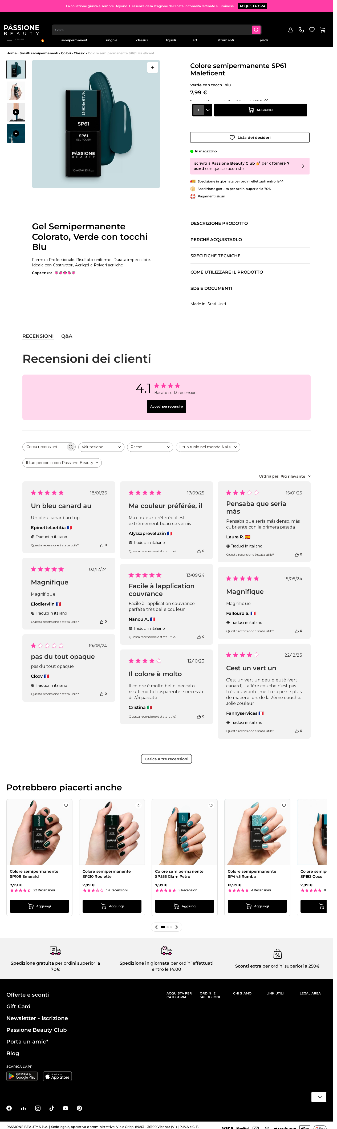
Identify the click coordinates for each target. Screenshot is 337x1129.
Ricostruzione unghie (111, 38)
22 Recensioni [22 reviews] (44, 885)
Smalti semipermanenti (74, 38)
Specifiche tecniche (215, 252)
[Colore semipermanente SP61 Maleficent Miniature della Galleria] (16, 101)
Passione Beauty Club (36, 1025)
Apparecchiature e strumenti (226, 38)
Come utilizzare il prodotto (226, 268)
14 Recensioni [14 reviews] (117, 885)
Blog (323, 36)
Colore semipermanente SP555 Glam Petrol (179, 869)
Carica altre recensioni (166, 754)
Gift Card (18, 1002)
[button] (156, 922)
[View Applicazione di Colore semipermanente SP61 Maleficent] (16, 112)
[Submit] (260, 20)
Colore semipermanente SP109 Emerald (34, 869)
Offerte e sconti (27, 990)
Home (11, 53)
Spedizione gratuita (32, 958)
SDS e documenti (211, 284)
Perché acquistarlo (216, 235)
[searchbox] (44, 442)
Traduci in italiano (49, 532)
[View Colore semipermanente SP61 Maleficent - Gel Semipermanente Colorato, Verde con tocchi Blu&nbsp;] (16, 69)
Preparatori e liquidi (171, 38)
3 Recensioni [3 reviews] (188, 885)
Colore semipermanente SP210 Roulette (107, 869)
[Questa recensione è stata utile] (101, 540)
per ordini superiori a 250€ (290, 961)
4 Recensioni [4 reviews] (261, 885)
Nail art (195, 38)
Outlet (286, 36)
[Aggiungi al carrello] (261, 118)
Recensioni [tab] (38, 332)
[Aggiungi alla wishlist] (250, 133)
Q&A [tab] (66, 332)
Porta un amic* (27, 1037)
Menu (15, 38)
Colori (66, 53)
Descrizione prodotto (219, 219)
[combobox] (159, 20)
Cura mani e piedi (263, 38)
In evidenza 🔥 (43, 38)
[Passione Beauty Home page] (23, 20)
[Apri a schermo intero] (152, 67)
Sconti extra (248, 961)
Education (305, 36)
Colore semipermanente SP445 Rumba (252, 869)
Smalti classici (142, 38)
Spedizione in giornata (144, 958)
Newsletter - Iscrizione (37, 1013)
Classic (79, 53)
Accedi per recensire (166, 402)
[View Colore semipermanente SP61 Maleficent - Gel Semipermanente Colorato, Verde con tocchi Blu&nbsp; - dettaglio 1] (16, 90)
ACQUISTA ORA (252, 5)
